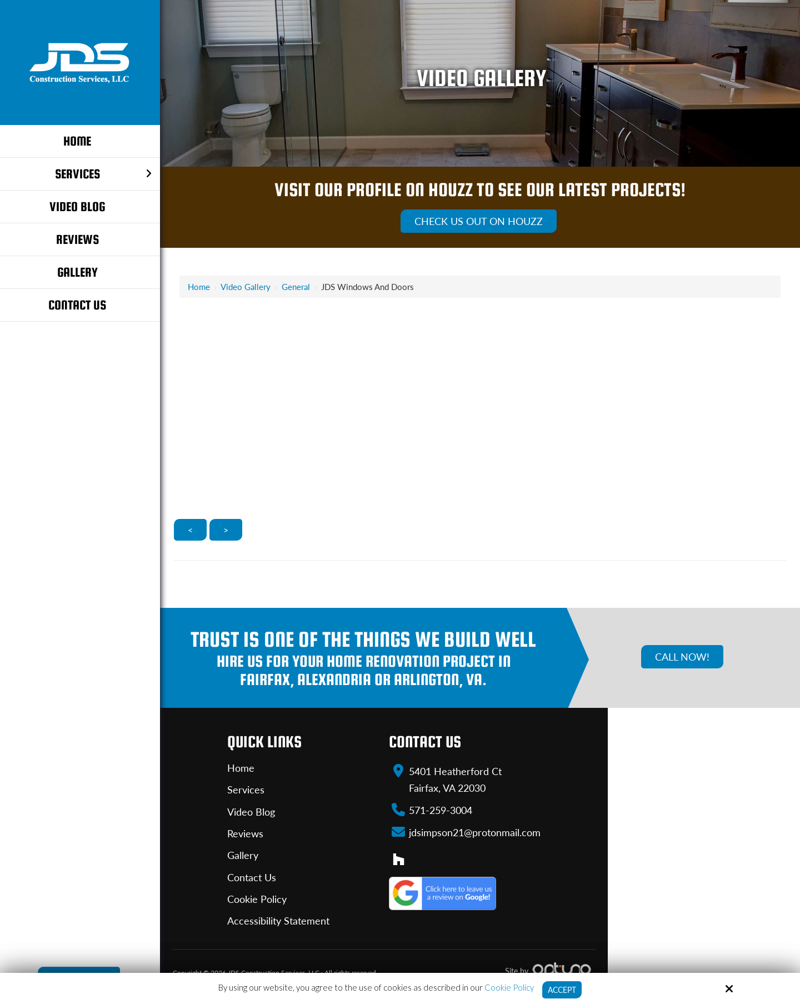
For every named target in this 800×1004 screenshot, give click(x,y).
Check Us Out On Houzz (478, 221)
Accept (562, 990)
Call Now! (682, 657)
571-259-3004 (440, 809)
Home (199, 287)
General (296, 287)
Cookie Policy (507, 987)
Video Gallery (246, 287)
